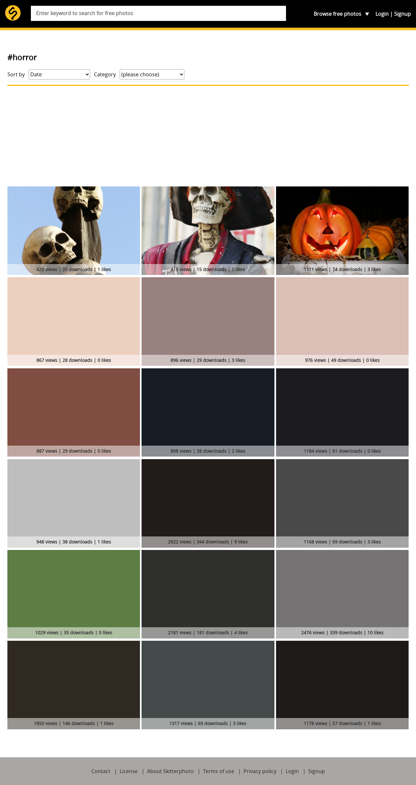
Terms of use (218, 771)
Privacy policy (260, 771)
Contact (100, 771)
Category (105, 74)
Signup (402, 13)
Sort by (16, 74)
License (129, 771)
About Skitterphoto (170, 771)
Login (382, 13)
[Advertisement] (208, 136)
